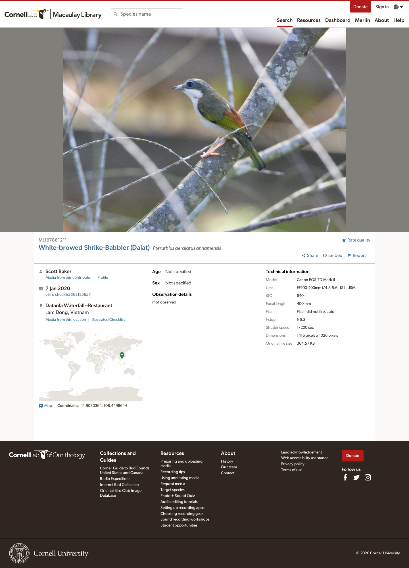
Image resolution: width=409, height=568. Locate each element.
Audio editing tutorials (179, 502)
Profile (102, 278)
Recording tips (172, 472)
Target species (172, 490)
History (227, 461)
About (382, 20)
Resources (309, 20)
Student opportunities (178, 525)
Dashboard (337, 20)
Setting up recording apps (182, 508)
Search (285, 20)
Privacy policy (292, 464)
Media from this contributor (68, 278)
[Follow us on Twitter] (356, 477)
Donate (360, 7)
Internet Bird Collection (119, 485)
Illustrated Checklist (108, 320)
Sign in (382, 7)
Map (45, 406)
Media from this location (65, 320)
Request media (172, 484)
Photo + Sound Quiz (177, 496)
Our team (229, 467)
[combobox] (151, 14)
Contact (227, 473)
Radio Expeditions (115, 479)
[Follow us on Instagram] (367, 477)
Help (398, 20)
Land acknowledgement (301, 452)
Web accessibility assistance (304, 458)
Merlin (362, 20)
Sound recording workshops (184, 519)
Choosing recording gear (181, 514)
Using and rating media (179, 478)
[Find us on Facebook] (345, 477)
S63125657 (68, 295)
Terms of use (291, 470)
